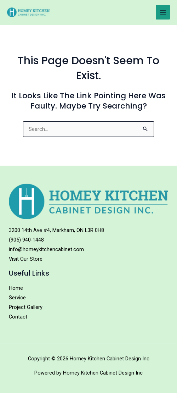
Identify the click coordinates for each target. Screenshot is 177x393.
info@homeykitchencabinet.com (46, 249)
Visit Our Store (25, 259)
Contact (18, 317)
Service (17, 297)
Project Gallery (25, 307)
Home (16, 288)
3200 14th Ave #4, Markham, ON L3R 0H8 (56, 230)
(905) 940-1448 (26, 240)
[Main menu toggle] (163, 12)
